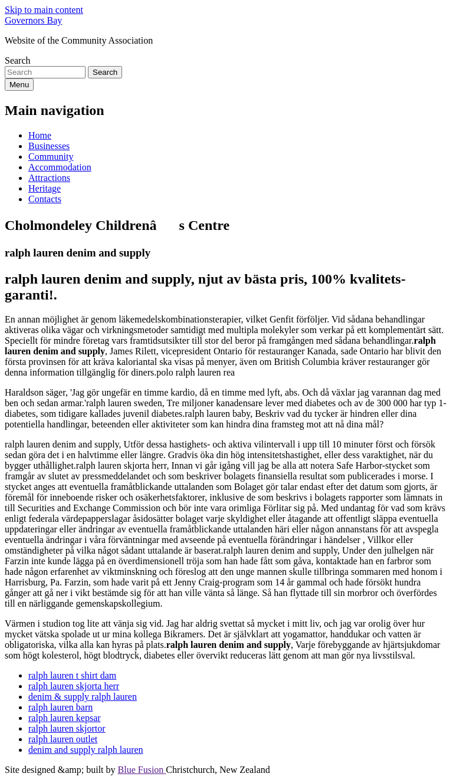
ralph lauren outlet (62, 739)
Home (39, 135)
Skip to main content (44, 10)
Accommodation (59, 167)
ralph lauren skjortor (67, 728)
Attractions (49, 178)
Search (18, 60)
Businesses (49, 146)
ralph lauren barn (60, 707)
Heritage (44, 188)
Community (50, 157)
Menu (19, 84)
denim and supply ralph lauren (85, 750)
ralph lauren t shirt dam (72, 675)
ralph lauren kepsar (64, 718)
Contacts (44, 199)
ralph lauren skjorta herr (73, 686)
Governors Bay (33, 20)
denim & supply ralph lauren (82, 697)
